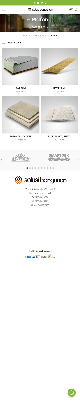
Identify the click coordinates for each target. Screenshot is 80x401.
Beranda (26, 35)
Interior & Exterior (40, 35)
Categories (38, 27)
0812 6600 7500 (41, 205)
